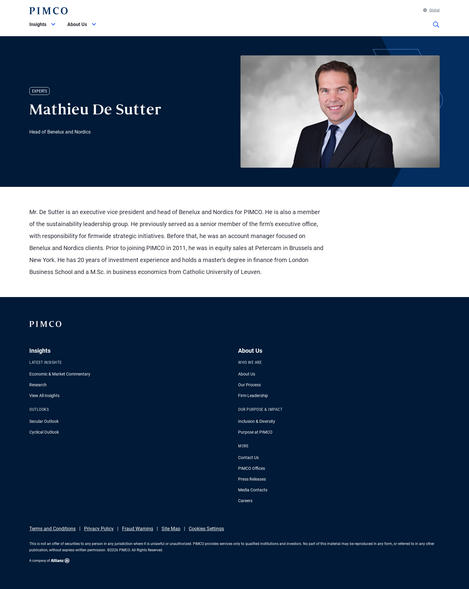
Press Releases (252, 479)
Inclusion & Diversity (256, 421)
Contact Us (248, 457)
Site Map (171, 529)
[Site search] (436, 29)
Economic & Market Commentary (59, 374)
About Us (246, 374)
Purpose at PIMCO (255, 432)
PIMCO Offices (251, 468)
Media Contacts (252, 489)
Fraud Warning (137, 529)
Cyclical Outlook (44, 432)
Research (38, 384)
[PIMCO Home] (48, 10)
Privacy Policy (99, 529)
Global (431, 10)
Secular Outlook (44, 421)
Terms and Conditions (52, 529)
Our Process (249, 384)
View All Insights (44, 395)
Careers (245, 500)
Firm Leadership (253, 395)
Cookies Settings (206, 529)
